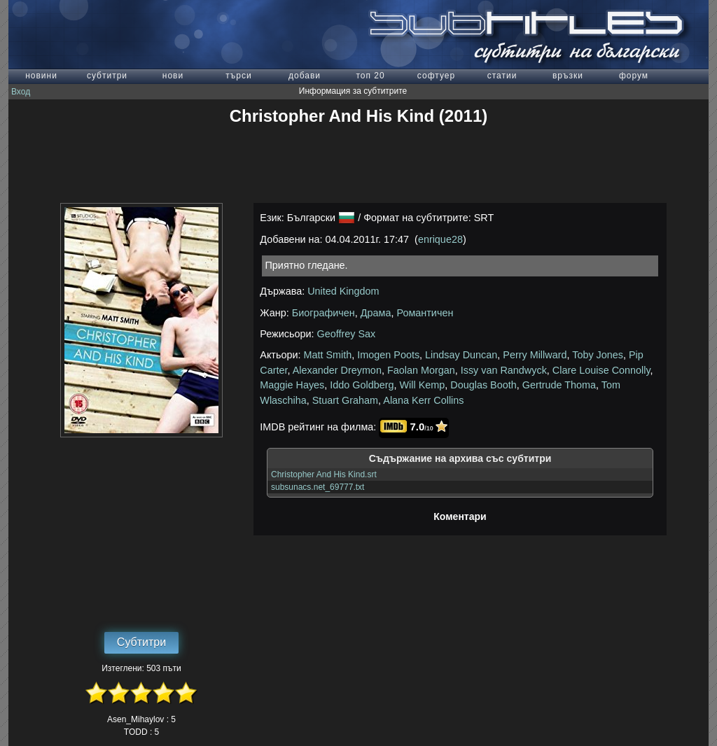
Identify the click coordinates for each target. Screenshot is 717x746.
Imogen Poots (388, 354)
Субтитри (141, 642)
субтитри (107, 75)
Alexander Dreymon (337, 370)
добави (304, 75)
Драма (376, 312)
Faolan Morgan (421, 370)
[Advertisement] (358, 164)
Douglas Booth (483, 384)
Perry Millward (534, 354)
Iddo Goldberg (362, 384)
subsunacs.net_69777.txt (317, 487)
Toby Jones (597, 354)
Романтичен (424, 312)
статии (502, 75)
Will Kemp (422, 384)
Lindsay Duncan (461, 354)
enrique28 (440, 239)
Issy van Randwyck (504, 370)
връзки (567, 75)
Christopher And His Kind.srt (324, 474)
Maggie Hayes (292, 384)
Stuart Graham (345, 400)
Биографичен (323, 312)
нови (172, 75)
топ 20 (370, 75)
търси (238, 75)
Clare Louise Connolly (601, 370)
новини (41, 75)
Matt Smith (328, 354)
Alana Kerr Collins (423, 400)
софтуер (436, 75)
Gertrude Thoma (559, 384)
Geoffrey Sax (346, 333)
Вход (20, 92)
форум (633, 75)
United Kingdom (343, 291)
